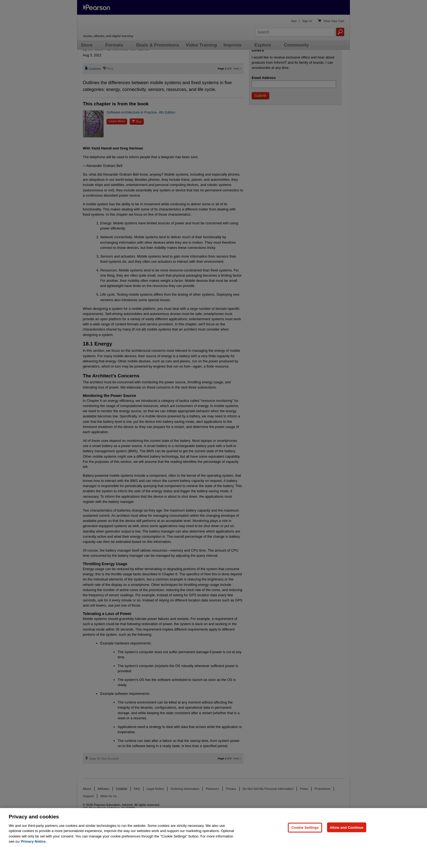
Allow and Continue (347, 827)
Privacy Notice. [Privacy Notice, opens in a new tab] (33, 841)
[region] (213, 827)
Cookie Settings (305, 827)
